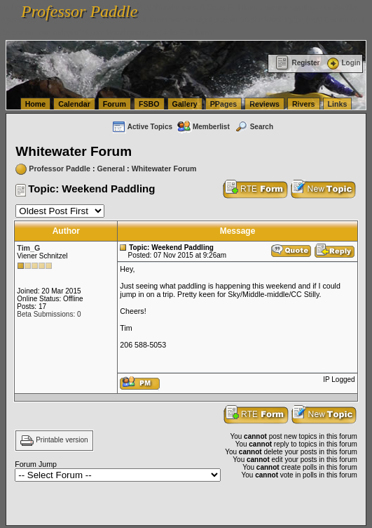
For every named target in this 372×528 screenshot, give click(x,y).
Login (342, 63)
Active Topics (141, 127)
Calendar (74, 104)
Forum (114, 104)
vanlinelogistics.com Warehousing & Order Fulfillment (126, 32)
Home (35, 104)
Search (253, 127)
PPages (223, 104)
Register (297, 63)
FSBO (149, 104)
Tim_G (28, 248)
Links (337, 104)
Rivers (303, 104)
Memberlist (203, 127)
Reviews (264, 104)
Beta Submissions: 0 (49, 314)
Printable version (62, 440)
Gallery (185, 104)
